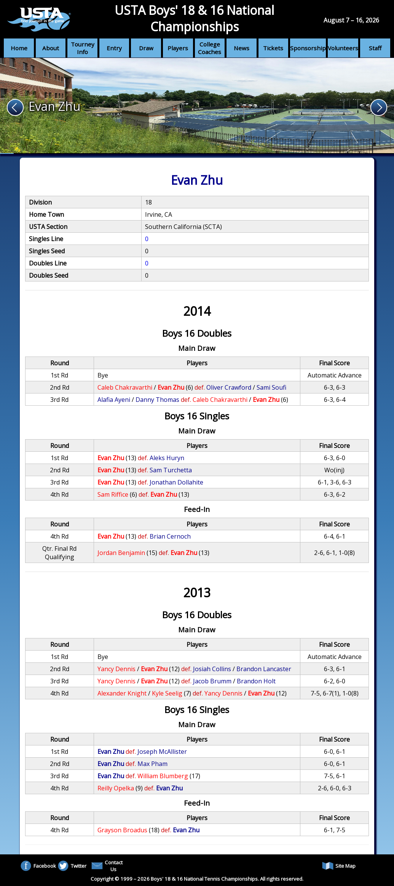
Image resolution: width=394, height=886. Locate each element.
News (241, 48)
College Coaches (209, 48)
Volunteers (343, 48)
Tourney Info (82, 48)
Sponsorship (308, 48)
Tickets (273, 48)
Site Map (339, 866)
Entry (114, 48)
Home (19, 48)
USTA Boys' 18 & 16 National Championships (194, 18)
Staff (375, 48)
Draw (146, 48)
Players (177, 48)
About (50, 48)
